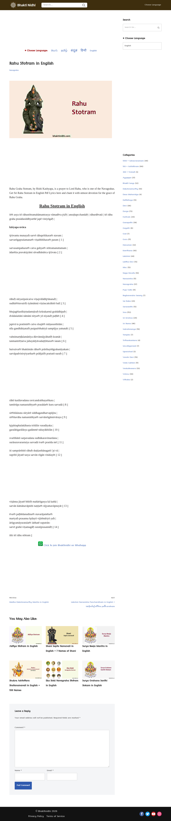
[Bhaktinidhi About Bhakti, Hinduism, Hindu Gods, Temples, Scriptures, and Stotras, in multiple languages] (23, 5)
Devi (125, 206)
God (125, 234)
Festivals (126, 217)
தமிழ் (64, 51)
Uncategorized (129, 346)
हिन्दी (83, 51)
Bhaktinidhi (44, 811)
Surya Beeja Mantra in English (95, 649)
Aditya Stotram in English (23, 646)
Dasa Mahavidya (131, 195)
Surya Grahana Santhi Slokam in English (94, 683)
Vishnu (126, 374)
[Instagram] (159, 814)
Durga (126, 211)
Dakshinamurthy (130, 189)
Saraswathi (128, 307)
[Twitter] (147, 814)
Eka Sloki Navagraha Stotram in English (62, 683)
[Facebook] (141, 814)
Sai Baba (127, 301)
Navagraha (14, 70)
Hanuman (127, 245)
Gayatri (126, 228)
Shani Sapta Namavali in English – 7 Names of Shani (61, 649)
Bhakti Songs (128, 183)
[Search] (61, 5)
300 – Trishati (129, 172)
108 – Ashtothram (131, 167)
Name (18, 771)
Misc (125, 268)
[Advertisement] (62, 29)
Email (50, 771)
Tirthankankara (130, 341)
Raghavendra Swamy (132, 296)
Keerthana (127, 251)
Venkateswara (129, 369)
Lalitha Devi (128, 262)
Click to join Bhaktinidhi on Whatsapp (62, 545)
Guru (125, 240)
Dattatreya (128, 200)
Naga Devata (129, 273)
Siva (125, 312)
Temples (126, 335)
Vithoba (126, 380)
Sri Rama (127, 324)
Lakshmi (126, 256)
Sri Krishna (128, 318)
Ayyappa (127, 178)
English (93, 51)
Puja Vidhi (127, 290)
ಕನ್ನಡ (74, 51)
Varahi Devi (128, 357)
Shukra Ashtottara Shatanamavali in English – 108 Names (24, 686)
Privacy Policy (36, 816)
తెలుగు (54, 51)
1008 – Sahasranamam (133, 161)
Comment (20, 728)
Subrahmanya (129, 329)
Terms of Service (55, 816)
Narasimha (128, 279)
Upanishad (128, 352)
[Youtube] (153, 814)
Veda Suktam (129, 363)
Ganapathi (128, 223)
